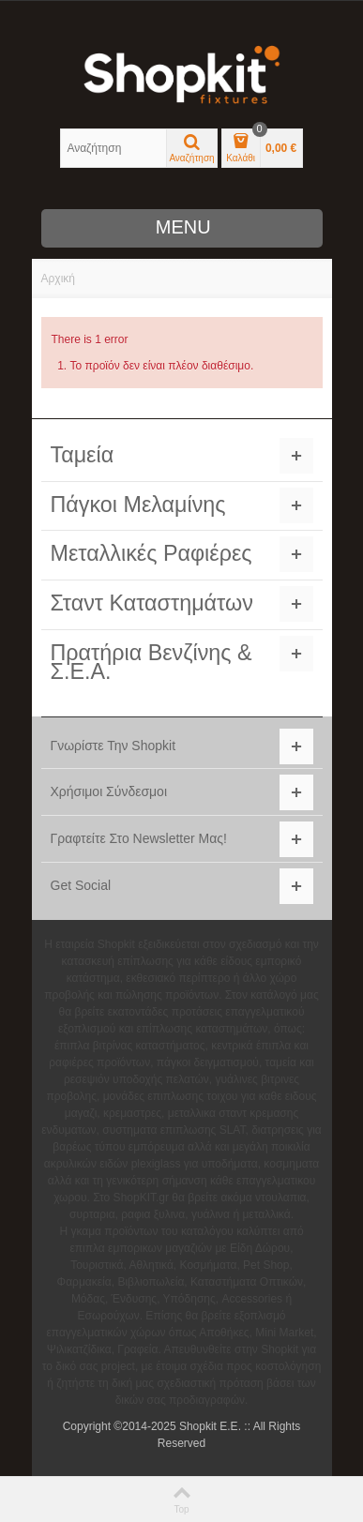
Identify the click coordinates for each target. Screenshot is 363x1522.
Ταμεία (82, 455)
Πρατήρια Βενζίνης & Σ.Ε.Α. (151, 662)
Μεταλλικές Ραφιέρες (151, 553)
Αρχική (58, 278)
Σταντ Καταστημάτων (152, 603)
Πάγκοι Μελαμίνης (138, 504)
